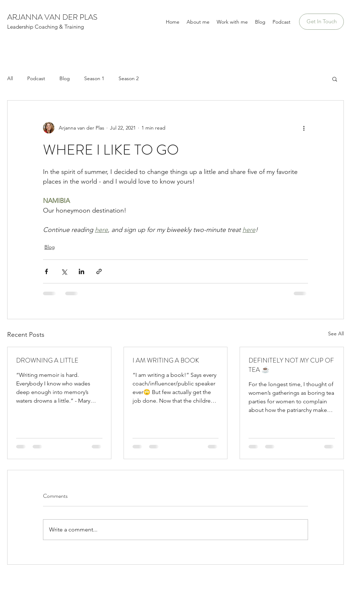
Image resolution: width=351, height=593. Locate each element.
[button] (334, 79)
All (10, 78)
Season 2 (129, 78)
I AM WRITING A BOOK (166, 360)
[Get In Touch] (321, 22)
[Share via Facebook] (46, 271)
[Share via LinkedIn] (81, 271)
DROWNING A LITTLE (47, 360)
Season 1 (94, 78)
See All (336, 333)
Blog (64, 78)
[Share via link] (99, 271)
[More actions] (303, 127)
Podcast (36, 78)
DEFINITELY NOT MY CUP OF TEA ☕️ (291, 365)
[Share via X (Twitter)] (64, 271)
